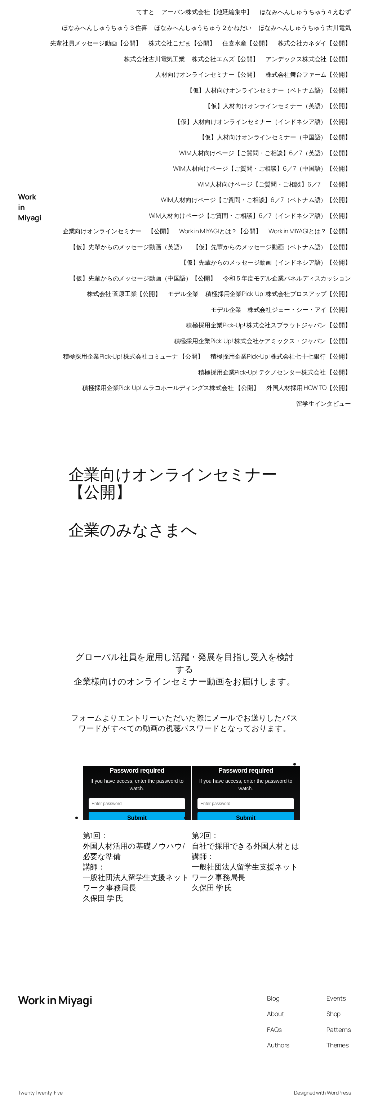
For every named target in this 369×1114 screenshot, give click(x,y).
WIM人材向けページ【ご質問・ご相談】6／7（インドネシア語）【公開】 (250, 215)
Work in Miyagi (55, 999)
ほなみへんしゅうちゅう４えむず (305, 11)
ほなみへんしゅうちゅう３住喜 (104, 27)
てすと (145, 11)
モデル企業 (183, 293)
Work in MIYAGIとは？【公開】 (220, 230)
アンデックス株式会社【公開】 (308, 58)
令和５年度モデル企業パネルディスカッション (287, 278)
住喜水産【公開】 (246, 43)
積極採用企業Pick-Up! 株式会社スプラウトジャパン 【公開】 (268, 324)
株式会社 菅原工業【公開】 (124, 293)
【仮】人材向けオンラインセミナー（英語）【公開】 (278, 105)
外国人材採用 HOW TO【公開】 (308, 387)
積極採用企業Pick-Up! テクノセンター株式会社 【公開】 (274, 372)
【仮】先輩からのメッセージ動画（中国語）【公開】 (143, 278)
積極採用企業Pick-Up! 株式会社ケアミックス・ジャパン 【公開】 (262, 340)
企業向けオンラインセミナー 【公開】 (117, 230)
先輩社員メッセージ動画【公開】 (96, 43)
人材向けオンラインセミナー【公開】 (207, 74)
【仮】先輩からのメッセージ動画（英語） (128, 246)
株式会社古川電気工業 (154, 58)
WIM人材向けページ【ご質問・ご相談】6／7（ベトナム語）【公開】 (256, 199)
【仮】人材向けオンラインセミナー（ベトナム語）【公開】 (269, 90)
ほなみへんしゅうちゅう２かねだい (203, 27)
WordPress (339, 1092)
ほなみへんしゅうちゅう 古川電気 (305, 27)
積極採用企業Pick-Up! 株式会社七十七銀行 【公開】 (280, 356)
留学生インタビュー (323, 403)
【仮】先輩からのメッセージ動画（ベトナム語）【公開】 (272, 246)
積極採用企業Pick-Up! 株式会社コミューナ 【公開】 (133, 356)
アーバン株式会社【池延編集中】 (207, 11)
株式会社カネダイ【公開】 (314, 43)
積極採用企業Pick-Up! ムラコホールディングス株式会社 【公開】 (170, 387)
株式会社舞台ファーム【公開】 (308, 74)
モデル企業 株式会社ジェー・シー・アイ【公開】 (281, 309)
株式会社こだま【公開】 (181, 43)
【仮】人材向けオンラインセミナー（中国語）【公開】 (275, 136)
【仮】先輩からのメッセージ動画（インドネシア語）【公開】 (266, 262)
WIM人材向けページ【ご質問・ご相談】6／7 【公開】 (274, 184)
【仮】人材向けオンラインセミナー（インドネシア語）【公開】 (262, 121)
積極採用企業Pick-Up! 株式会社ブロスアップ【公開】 (278, 293)
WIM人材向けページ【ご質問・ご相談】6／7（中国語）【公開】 (262, 168)
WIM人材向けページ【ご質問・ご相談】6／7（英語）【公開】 (265, 152)
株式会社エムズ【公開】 (225, 58)
